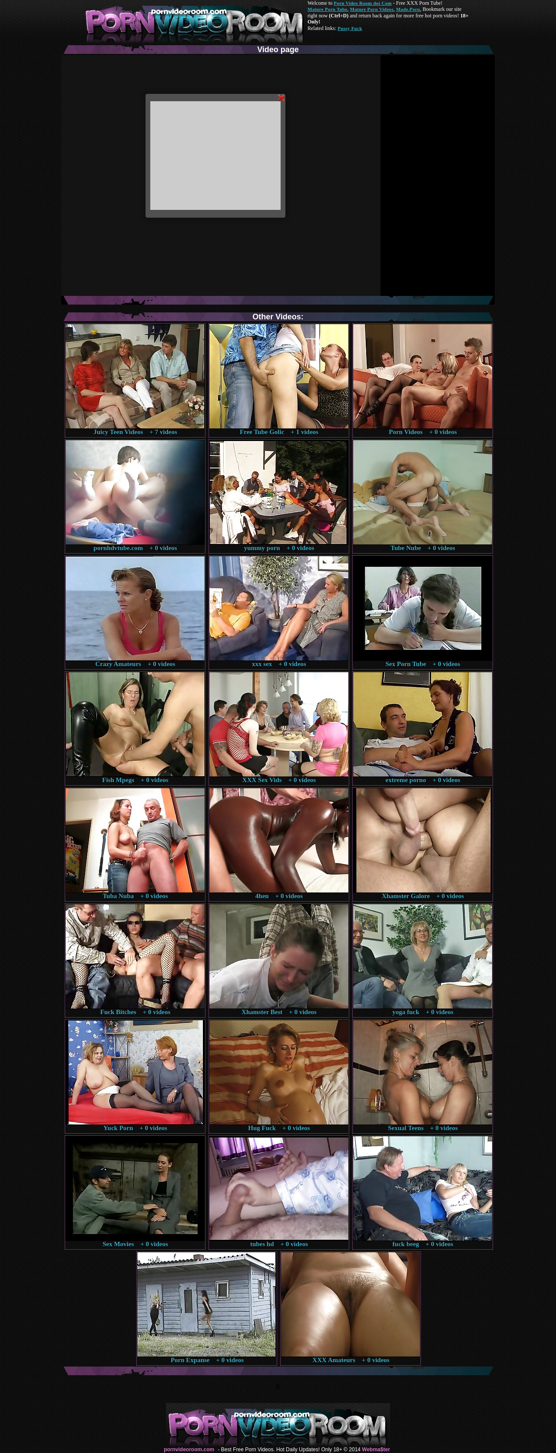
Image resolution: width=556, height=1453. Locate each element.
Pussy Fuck (350, 28)
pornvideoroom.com (189, 1449)
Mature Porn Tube (328, 9)
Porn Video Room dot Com (362, 3)
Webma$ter (376, 1449)
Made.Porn (408, 9)
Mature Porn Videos (372, 9)
